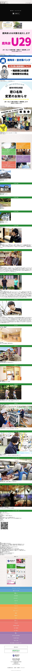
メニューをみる (28, 3)
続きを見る (16, 250)
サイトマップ (22, 667)
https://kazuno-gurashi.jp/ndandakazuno (6, 553)
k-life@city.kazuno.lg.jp (17, 664)
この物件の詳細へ (16, 183)
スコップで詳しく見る (16, 431)
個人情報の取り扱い (10, 667)
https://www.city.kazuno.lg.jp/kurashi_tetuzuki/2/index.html (8, 546)
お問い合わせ (16, 647)
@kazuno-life (2, 520)
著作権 (15, 667)
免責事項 (18, 667)
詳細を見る (16, 346)
